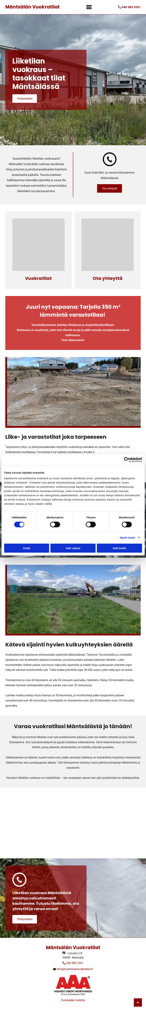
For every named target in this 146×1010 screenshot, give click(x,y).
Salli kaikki (119, 548)
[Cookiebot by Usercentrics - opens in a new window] (126, 459)
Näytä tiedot (127, 537)
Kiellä (26, 548)
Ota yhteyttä (108, 278)
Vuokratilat (38, 278)
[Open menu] (89, 7)
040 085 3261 (75, 963)
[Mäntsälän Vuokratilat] (38, 244)
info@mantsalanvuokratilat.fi (75, 969)
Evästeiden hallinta (73, 1000)
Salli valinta (73, 548)
